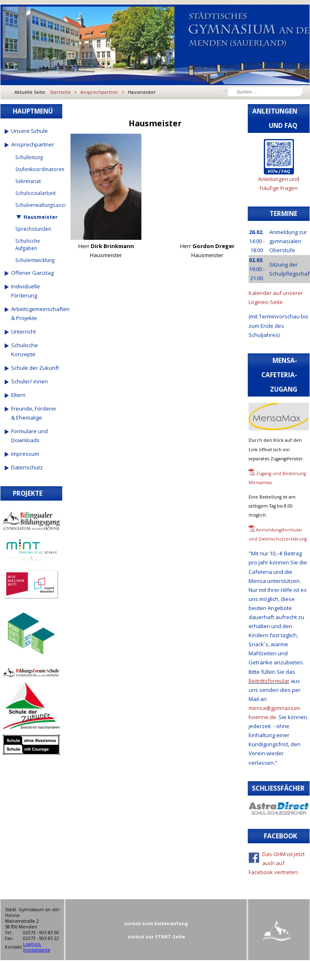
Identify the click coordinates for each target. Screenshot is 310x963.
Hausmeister (40, 216)
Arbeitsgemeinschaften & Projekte (35, 313)
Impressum (25, 453)
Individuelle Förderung (25, 291)
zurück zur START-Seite (156, 936)
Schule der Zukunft (35, 367)
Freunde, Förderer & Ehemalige (33, 413)
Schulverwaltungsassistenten (37, 205)
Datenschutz (27, 467)
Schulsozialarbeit (35, 193)
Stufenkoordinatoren (37, 169)
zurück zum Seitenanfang (156, 923)
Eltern (18, 395)
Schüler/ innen (29, 381)
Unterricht (23, 331)
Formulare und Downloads (29, 435)
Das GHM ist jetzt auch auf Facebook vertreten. (277, 863)
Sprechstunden (33, 228)
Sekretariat (28, 181)
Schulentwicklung (34, 260)
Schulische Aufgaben (27, 244)
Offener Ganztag (32, 272)
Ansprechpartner (32, 144)
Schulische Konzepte (24, 349)
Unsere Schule (29, 131)
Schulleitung (29, 157)
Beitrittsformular (269, 681)
